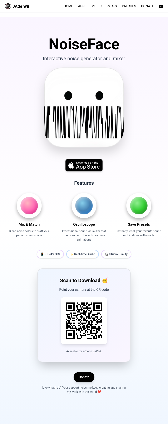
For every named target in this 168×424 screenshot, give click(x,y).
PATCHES (129, 6)
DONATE (147, 6)
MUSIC (97, 6)
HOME (68, 6)
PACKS (112, 6)
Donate (84, 377)
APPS (82, 6)
